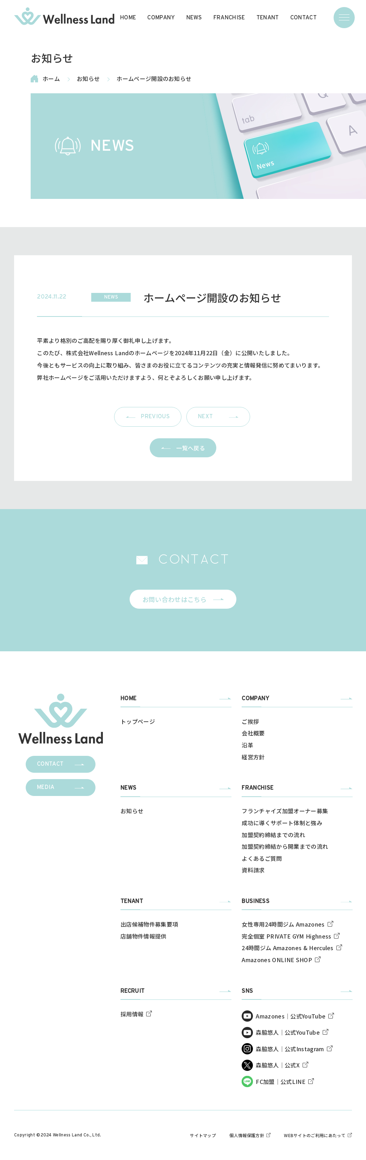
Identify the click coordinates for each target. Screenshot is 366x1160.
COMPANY (161, 17)
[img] (64, 16)
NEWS (194, 17)
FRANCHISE (229, 17)
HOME (128, 17)
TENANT (267, 17)
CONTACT (303, 17)
